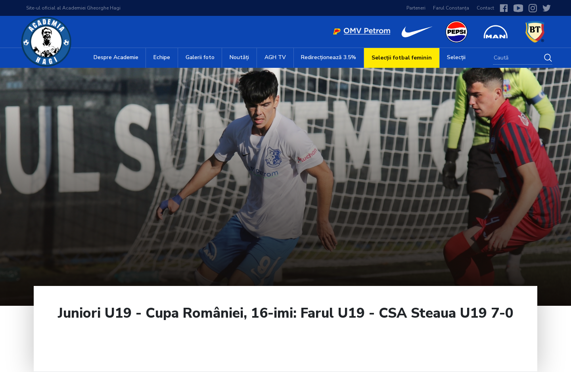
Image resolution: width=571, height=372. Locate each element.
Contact (485, 8)
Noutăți (239, 57)
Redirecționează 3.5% (328, 57)
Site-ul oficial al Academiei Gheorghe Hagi (73, 8)
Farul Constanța (451, 8)
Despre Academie (116, 57)
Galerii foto (200, 57)
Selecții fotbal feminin (402, 57)
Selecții (456, 57)
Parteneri (415, 8)
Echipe (161, 57)
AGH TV (275, 57)
